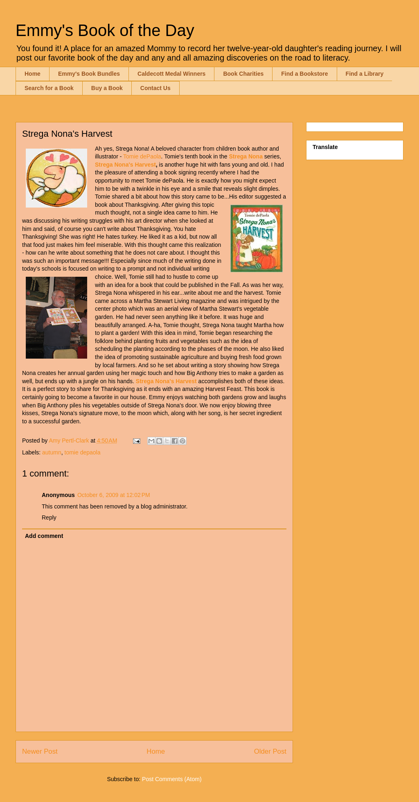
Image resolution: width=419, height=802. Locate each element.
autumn (51, 452)
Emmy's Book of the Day (105, 30)
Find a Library (365, 73)
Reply (49, 517)
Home (33, 73)
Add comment (44, 536)
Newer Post (40, 751)
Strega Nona (245, 156)
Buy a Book (107, 88)
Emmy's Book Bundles (89, 73)
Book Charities (243, 73)
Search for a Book (49, 88)
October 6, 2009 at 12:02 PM (113, 495)
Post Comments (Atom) (171, 779)
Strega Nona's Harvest (125, 164)
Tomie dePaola (142, 156)
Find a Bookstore (304, 73)
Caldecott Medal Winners (171, 73)
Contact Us (155, 88)
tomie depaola (83, 452)
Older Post (270, 751)
